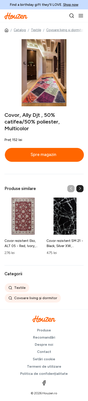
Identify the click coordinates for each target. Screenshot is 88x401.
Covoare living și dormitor (65, 30)
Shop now (70, 5)
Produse (44, 330)
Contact (44, 352)
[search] (72, 16)
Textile (36, 30)
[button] (80, 188)
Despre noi (44, 344)
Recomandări (44, 337)
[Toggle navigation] (81, 15)
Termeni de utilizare (44, 366)
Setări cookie (44, 359)
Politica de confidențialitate (44, 373)
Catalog (20, 30)
